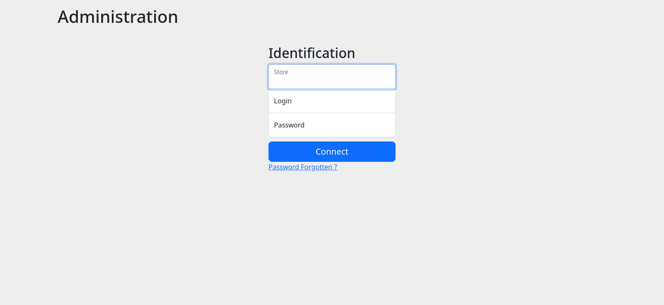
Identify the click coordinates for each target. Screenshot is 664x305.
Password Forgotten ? (302, 167)
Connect (332, 151)
